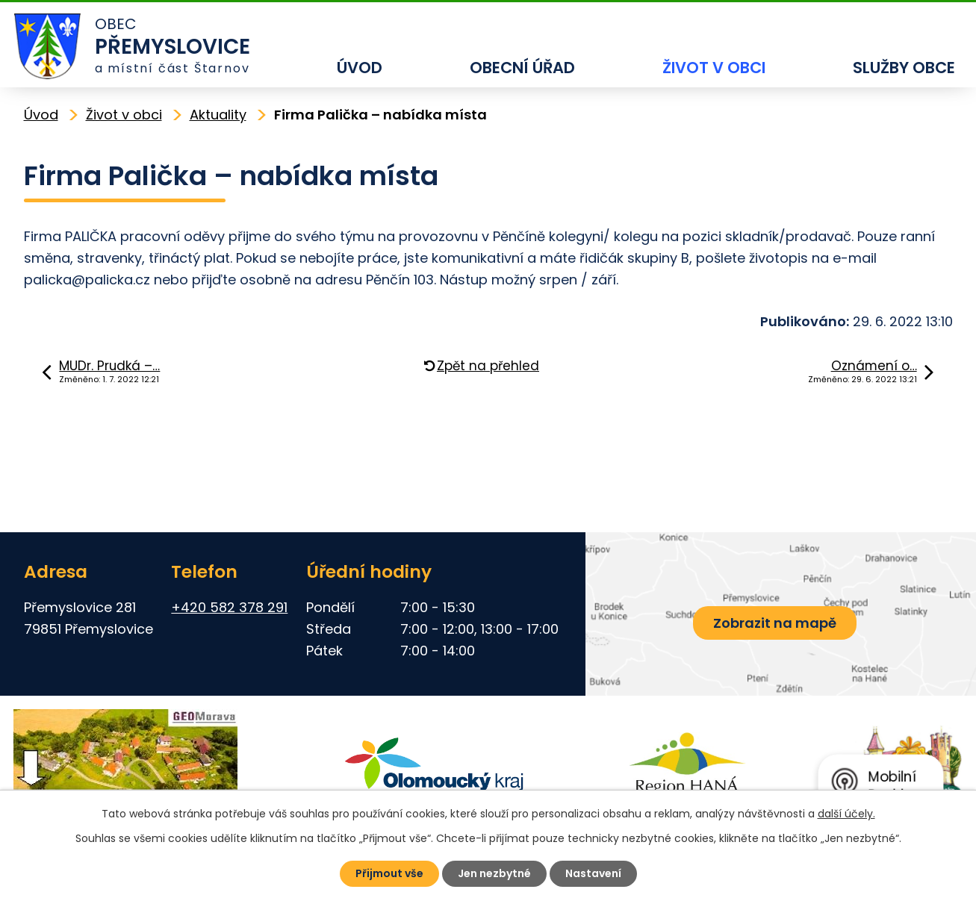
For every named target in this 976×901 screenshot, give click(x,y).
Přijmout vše (389, 873)
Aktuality (218, 114)
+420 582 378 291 (229, 607)
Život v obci (713, 67)
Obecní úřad (522, 67)
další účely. (846, 813)
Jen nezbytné (494, 873)
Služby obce (904, 67)
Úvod (359, 67)
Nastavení (593, 873)
